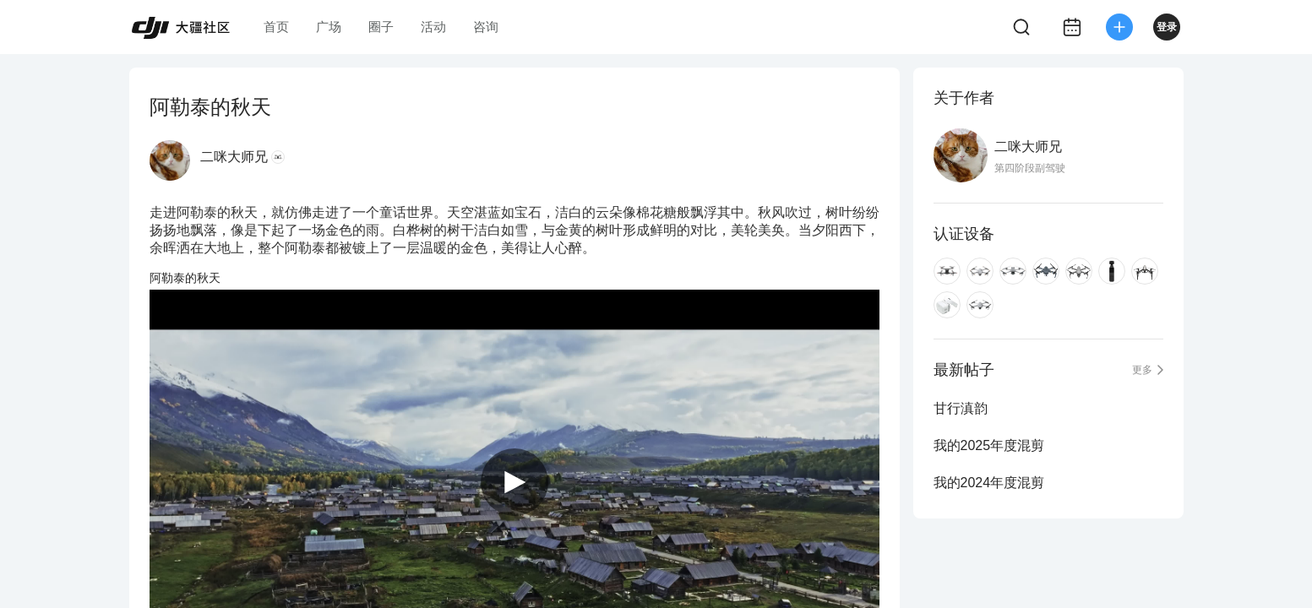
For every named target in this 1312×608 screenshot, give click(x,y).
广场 (328, 26)
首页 (276, 26)
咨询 (485, 26)
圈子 (381, 26)
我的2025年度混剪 (989, 445)
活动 (433, 26)
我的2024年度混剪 (989, 482)
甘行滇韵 (961, 408)
